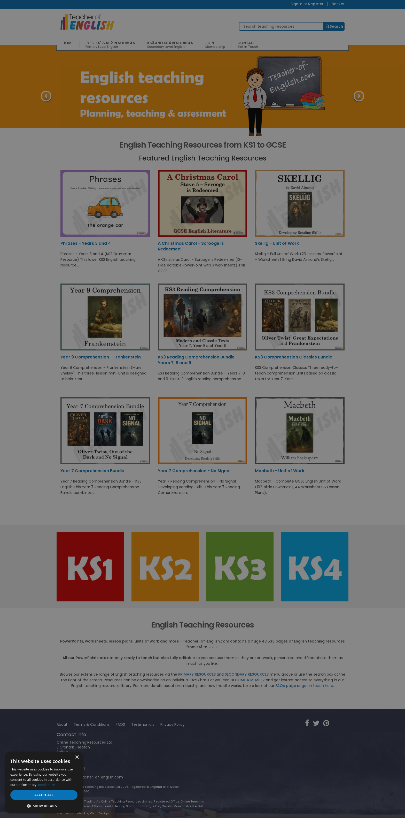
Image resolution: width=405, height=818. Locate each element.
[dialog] (202, 409)
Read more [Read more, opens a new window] (46, 785)
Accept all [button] (43, 795)
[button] (43, 805)
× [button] (77, 757)
